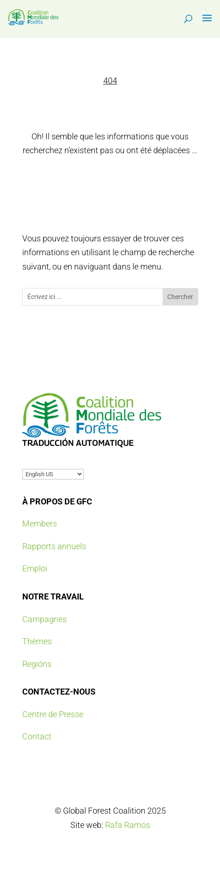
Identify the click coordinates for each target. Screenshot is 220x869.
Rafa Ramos (127, 825)
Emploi (34, 568)
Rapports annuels (54, 546)
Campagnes (44, 619)
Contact (36, 736)
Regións (36, 664)
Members (39, 523)
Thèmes (37, 641)
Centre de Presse (52, 714)
